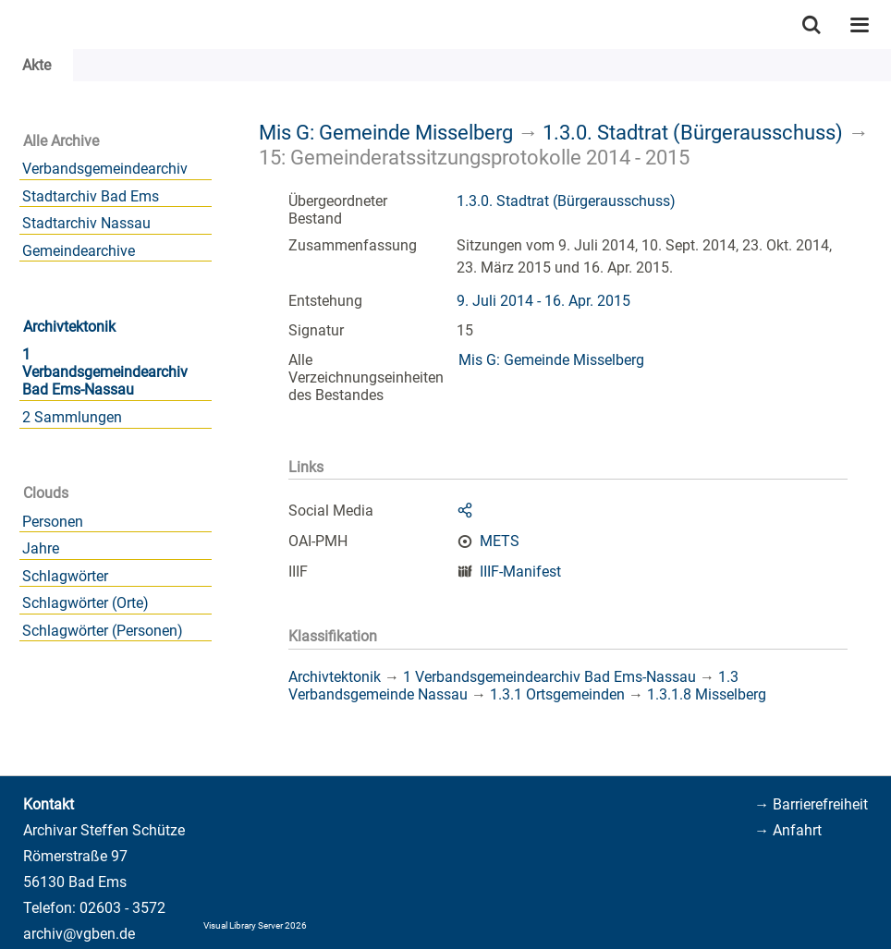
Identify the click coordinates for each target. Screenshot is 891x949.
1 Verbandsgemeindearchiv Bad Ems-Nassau (105, 372)
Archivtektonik (69, 326)
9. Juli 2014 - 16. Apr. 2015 (543, 301)
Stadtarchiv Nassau (86, 223)
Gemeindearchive (78, 251)
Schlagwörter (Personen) (102, 630)
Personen (52, 521)
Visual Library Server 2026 (255, 925)
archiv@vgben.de (79, 934)
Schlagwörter (65, 576)
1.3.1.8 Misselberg (706, 694)
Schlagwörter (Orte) (85, 603)
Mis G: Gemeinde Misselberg (386, 132)
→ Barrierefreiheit (811, 804)
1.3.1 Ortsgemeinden (557, 694)
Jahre (40, 548)
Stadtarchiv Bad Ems (90, 196)
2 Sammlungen (72, 417)
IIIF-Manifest (520, 571)
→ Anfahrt (788, 830)
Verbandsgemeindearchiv (105, 168)
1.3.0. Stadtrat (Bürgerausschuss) (693, 132)
